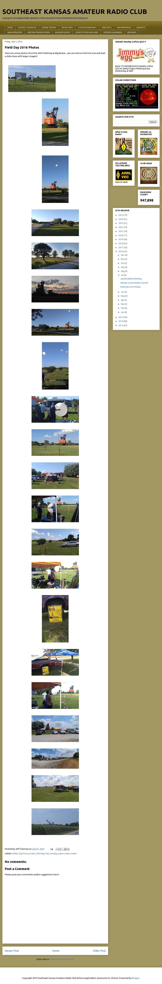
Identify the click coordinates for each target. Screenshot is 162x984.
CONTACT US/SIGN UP (27, 27)
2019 (121, 239)
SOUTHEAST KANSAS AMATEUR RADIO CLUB (74, 11)
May (123, 296)
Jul (122, 275)
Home (56, 950)
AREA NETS (106, 27)
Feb (123, 308)
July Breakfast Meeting (131, 279)
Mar (123, 304)
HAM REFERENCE (124, 27)
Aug (123, 271)
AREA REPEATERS (14, 32)
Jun (123, 292)
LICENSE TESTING (49, 27)
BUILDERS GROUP (62, 32)
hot (47, 853)
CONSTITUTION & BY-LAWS (86, 32)
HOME (10, 27)
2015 (121, 317)
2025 (121, 215)
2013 (121, 325)
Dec (123, 255)
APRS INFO (131, 32)
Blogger (135, 978)
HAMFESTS (141, 27)
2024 (121, 219)
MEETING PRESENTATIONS (39, 32)
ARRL (15, 853)
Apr (123, 300)
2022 (121, 227)
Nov (123, 259)
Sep (123, 267)
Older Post (99, 950)
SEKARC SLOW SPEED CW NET (134, 283)
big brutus (24, 853)
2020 (121, 235)
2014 (121, 321)
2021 (121, 231)
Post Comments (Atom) (62, 959)
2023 (121, 223)
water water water (67, 853)
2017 (121, 247)
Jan (123, 312)
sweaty (53, 853)
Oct (123, 263)
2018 (121, 243)
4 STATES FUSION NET (87, 27)
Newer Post (12, 950)
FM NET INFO (67, 27)
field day (40, 853)
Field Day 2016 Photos (130, 287)
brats (32, 853)
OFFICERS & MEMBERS (112, 32)
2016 (121, 251)
